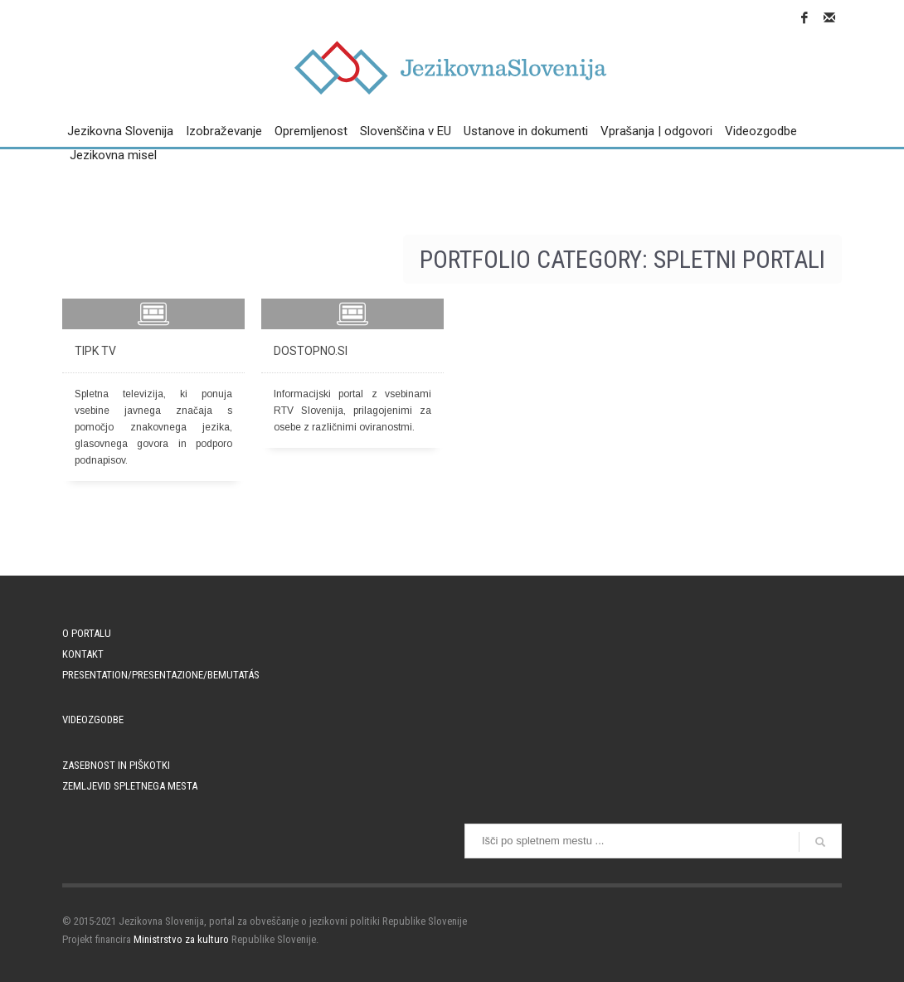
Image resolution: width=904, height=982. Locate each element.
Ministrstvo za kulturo (181, 939)
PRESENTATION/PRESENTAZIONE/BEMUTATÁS (161, 674)
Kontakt (83, 654)
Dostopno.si (311, 350)
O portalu (86, 633)
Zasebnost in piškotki (116, 765)
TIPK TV (95, 350)
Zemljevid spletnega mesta (129, 786)
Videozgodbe (93, 719)
